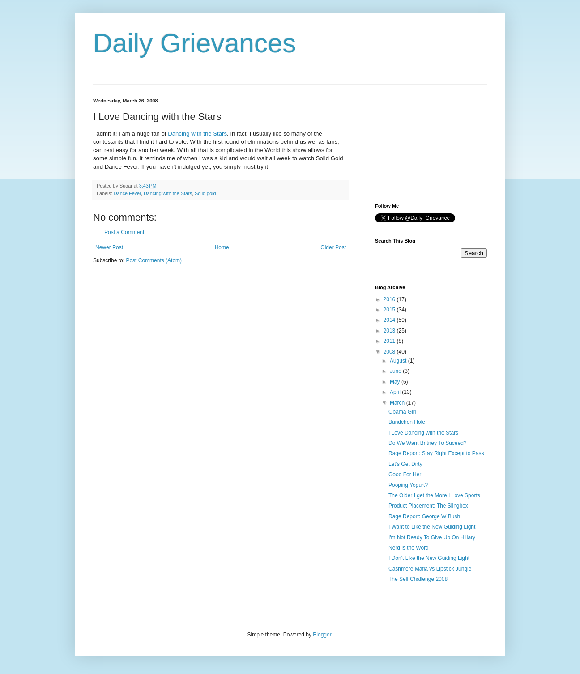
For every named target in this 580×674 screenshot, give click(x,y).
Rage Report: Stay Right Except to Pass (436, 453)
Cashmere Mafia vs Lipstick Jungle (429, 569)
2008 (390, 352)
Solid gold (205, 193)
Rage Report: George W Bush (424, 516)
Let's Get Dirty (405, 464)
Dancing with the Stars (197, 133)
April (396, 392)
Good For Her (404, 474)
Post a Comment (124, 232)
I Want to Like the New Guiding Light (431, 527)
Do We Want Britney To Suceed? (427, 443)
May (395, 382)
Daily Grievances (194, 43)
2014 (390, 320)
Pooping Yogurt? (408, 485)
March (398, 403)
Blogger (322, 634)
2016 (390, 299)
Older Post (333, 247)
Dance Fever (127, 193)
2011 (390, 341)
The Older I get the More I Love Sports (434, 495)
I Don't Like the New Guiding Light (428, 558)
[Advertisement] (420, 143)
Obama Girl (402, 412)
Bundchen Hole (406, 422)
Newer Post (109, 247)
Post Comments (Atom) (154, 260)
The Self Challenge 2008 (418, 579)
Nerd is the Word (408, 548)
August (399, 361)
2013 (390, 331)
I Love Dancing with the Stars (423, 433)
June (396, 371)
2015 (390, 310)
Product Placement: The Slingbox (428, 506)
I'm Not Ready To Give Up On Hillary (431, 537)
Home (222, 247)
